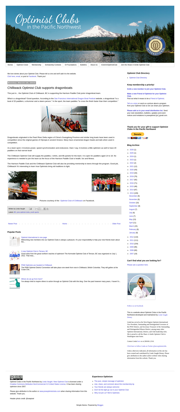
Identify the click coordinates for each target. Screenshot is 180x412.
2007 (132, 254)
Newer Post (12, 224)
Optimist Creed (22, 65)
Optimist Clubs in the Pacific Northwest (25, 382)
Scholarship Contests (53, 65)
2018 (132, 176)
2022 (132, 163)
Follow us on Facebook (135, 306)
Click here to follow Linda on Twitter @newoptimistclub (146, 346)
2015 (132, 186)
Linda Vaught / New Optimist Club (55, 382)
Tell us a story (132, 103)
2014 (132, 190)
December (133, 196)
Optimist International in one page (34, 237)
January (132, 233)
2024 (132, 156)
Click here (11, 76)
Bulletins (83, 65)
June (131, 216)
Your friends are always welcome (106, 387)
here (138, 341)
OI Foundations (71, 65)
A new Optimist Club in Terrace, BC (34, 251)
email (18, 76)
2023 (132, 160)
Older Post (116, 224)
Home (64, 224)
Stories (10, 65)
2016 (132, 183)
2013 (132, 193)
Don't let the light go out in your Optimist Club (111, 390)
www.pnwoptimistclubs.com (49, 391)
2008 (132, 250)
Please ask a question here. (137, 265)
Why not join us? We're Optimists (107, 393)
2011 (132, 240)
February (132, 229)
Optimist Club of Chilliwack (71, 201)
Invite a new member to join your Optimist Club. (146, 89)
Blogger (100, 405)
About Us (93, 65)
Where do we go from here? (32, 279)
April (131, 223)
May (131, 219)
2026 (132, 150)
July (131, 213)
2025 (132, 153)
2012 (132, 237)
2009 (132, 247)
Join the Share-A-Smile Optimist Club (135, 65)
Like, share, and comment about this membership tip (114, 384)
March (131, 226)
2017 (132, 180)
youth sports (34, 212)
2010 (132, 244)
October (132, 203)
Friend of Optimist (157, 99)
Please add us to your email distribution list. (145, 111)
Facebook (32, 76)
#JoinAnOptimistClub (109, 65)
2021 (132, 166)
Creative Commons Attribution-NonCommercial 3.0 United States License (38, 384)
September (133, 206)
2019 (132, 173)
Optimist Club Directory (138, 78)
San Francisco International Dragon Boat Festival (75, 98)
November (133, 199)
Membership (36, 65)
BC (15, 212)
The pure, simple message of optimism (109, 381)
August (132, 209)
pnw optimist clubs (23, 212)
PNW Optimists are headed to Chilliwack (36, 265)
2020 (132, 170)
